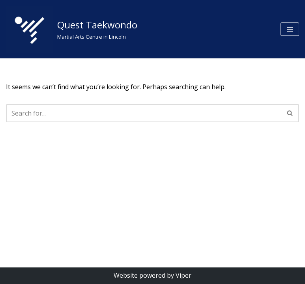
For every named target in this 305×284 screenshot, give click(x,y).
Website (126, 275)
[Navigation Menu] (290, 29)
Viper (183, 275)
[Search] (143, 113)
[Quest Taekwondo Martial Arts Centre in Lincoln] (71, 29)
